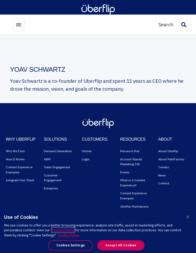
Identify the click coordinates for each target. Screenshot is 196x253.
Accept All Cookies (120, 245)
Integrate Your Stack (20, 180)
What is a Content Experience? (132, 182)
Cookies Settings (70, 245)
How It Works (15, 159)
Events (125, 172)
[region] (98, 231)
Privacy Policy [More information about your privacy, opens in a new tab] (63, 230)
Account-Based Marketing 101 (131, 161)
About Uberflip (168, 151)
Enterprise (51, 188)
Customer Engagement (53, 177)
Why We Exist (15, 151)
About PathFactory (171, 159)
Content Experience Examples (19, 169)
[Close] (187, 217)
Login (86, 159)
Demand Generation (58, 151)
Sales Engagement (57, 167)
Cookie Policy (68, 235)
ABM (47, 159)
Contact (163, 183)
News (162, 175)
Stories (87, 151)
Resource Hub (130, 151)
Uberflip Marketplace (134, 206)
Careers (163, 167)
